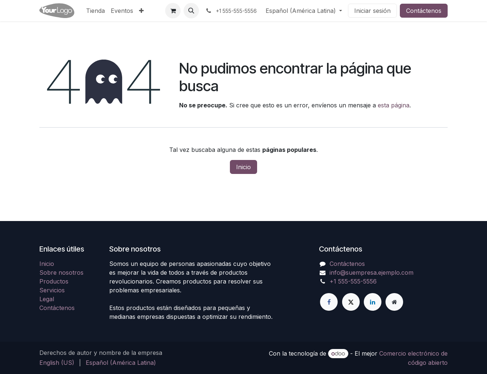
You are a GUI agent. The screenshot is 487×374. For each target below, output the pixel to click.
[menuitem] (95, 10)
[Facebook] (329, 302)
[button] (191, 10)
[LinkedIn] (372, 302)
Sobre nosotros (61, 272)
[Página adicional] (394, 302)
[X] (351, 302)
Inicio (243, 167)
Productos (53, 281)
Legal (46, 299)
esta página (393, 105)
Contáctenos (423, 10)
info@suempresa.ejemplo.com (371, 272)
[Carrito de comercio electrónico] (173, 10)
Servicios (52, 290)
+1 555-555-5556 (353, 281)
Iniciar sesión (372, 10)
